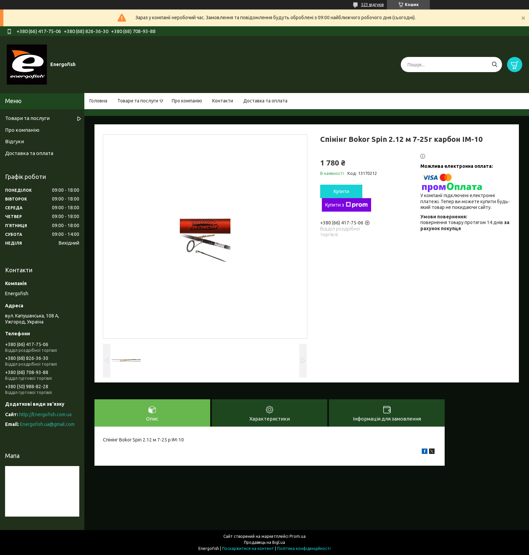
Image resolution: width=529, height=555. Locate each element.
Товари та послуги (137, 100)
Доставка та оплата (265, 100)
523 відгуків (372, 4)
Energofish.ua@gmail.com (47, 424)
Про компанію (187, 100)
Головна (98, 100)
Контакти (222, 100)
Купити (341, 191)
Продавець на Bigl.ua (264, 542)
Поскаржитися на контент (248, 548)
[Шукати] (494, 64)
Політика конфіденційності (304, 548)
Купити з (346, 205)
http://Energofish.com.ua (45, 414)
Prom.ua (297, 536)
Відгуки (14, 141)
